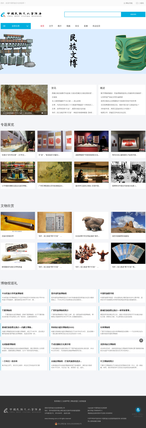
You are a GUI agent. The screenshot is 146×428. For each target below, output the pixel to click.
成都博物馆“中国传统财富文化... (87, 155)
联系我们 (57, 401)
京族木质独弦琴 (8, 236)
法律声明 (66, 401)
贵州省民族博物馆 (59, 293)
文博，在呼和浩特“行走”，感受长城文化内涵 (68, 109)
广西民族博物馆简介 (60, 310)
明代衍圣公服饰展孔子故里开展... (124, 155)
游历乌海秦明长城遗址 (120, 236)
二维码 (141, 3)
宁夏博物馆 (7, 310)
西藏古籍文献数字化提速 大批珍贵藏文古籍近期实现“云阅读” (75, 93)
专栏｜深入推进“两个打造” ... (50, 267)
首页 (42, 26)
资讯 (53, 88)
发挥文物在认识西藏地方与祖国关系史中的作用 (118, 101)
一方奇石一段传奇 (9, 361)
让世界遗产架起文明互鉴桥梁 (112, 97)
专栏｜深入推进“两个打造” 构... (124, 267)
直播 (86, 26)
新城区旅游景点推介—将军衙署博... (115, 310)
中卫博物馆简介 (107, 361)
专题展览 (7, 124)
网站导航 (129, 3)
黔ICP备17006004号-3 (95, 410)
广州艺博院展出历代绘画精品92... (51, 186)
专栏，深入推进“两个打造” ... (50, 236)
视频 (68, 26)
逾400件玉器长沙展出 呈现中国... (87, 186)
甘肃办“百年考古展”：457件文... (14, 155)
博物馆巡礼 (9, 283)
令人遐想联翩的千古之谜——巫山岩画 (17, 113)
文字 (51, 26)
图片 (60, 26)
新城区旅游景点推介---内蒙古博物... (17, 327)
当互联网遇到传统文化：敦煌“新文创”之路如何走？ (120, 105)
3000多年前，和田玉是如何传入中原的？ (116, 109)
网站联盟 (74, 401)
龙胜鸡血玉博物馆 (108, 344)
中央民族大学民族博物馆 (12, 293)
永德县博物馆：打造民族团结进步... (66, 361)
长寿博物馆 (105, 327)
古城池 (54, 97)
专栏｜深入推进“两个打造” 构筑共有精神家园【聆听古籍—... (75, 113)
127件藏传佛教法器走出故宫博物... (15, 186)
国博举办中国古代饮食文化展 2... (124, 186)
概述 (102, 88)
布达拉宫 (96, 26)
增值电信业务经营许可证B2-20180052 (100, 413)
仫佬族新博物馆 (9, 344)
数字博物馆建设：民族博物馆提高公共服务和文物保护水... (122, 93)
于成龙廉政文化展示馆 (60, 344)
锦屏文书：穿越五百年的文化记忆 (113, 113)
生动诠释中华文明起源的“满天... (87, 236)
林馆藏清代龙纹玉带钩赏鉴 (12, 267)
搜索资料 (133, 14)
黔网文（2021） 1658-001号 (138, 414)
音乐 (77, 26)
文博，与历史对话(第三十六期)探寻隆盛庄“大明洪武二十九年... (75, 105)
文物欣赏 (7, 206)
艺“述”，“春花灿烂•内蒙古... (49, 155)
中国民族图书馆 (107, 293)
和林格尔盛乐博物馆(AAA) (62, 327)
